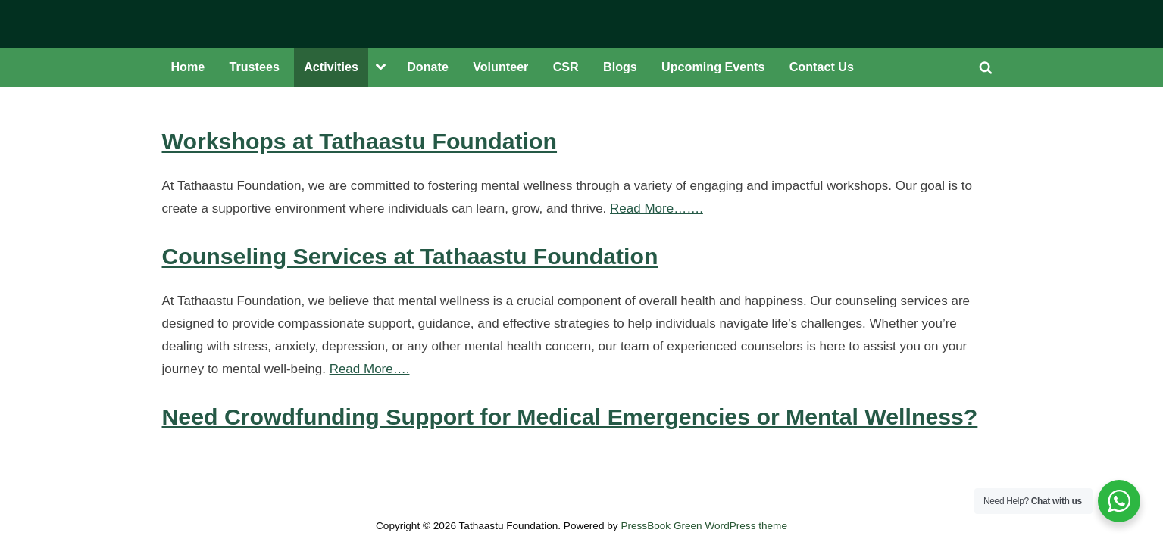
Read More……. (656, 208)
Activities (331, 66)
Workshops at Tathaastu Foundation (360, 141)
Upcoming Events (712, 66)
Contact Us (821, 66)
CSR (566, 66)
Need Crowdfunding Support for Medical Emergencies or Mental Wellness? (570, 416)
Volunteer (500, 66)
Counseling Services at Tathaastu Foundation (410, 256)
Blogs (620, 66)
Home (187, 66)
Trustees (255, 66)
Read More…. (370, 369)
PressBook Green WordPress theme (704, 525)
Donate (428, 66)
